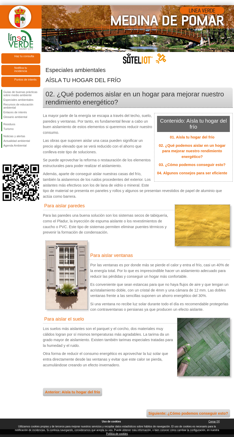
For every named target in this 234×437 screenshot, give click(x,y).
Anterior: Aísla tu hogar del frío (72, 392)
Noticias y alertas (14, 136)
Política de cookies (117, 433)
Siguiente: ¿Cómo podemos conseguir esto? (188, 413)
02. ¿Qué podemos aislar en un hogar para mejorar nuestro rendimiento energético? (192, 151)
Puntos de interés (25, 79)
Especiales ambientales (18, 99)
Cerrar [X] (214, 421)
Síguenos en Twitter (13, 156)
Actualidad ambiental (16, 140)
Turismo (8, 128)
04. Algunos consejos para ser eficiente (192, 173)
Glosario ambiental (15, 116)
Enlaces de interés (15, 112)
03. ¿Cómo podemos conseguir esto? (192, 165)
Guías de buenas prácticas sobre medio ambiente (20, 93)
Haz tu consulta (24, 56)
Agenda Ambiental (15, 145)
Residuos (9, 124)
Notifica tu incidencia (20, 69)
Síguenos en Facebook (4, 156)
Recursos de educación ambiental (18, 106)
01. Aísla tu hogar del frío (192, 137)
